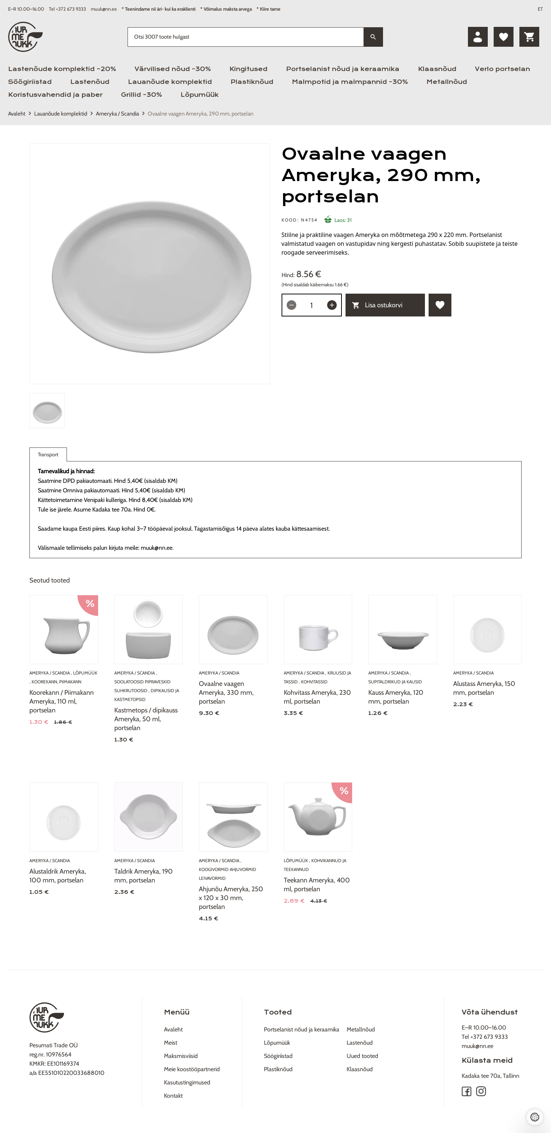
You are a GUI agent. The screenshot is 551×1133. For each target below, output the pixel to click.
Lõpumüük (199, 94)
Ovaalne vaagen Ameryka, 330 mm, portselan (226, 692)
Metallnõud (446, 81)
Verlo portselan (502, 68)
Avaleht (16, 113)
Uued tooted (362, 1055)
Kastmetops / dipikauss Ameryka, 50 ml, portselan (146, 719)
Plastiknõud (251, 81)
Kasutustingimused (187, 1082)
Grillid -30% (141, 94)
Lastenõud (90, 81)
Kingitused (248, 68)
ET (540, 9)
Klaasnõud (437, 68)
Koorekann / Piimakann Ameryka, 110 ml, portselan (61, 701)
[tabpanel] (149, 264)
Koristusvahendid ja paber (55, 94)
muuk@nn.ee (104, 9)
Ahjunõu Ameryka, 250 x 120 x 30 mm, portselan (231, 898)
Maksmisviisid (181, 1055)
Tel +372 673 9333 (67, 9)
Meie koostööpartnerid (192, 1069)
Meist (170, 1042)
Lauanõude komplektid (170, 81)
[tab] (47, 410)
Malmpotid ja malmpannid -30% (350, 81)
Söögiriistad (30, 81)
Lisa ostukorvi (377, 305)
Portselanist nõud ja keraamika (343, 68)
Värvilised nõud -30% (173, 68)
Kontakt (173, 1095)
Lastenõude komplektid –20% (62, 68)
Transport (48, 456)
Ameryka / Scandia (117, 113)
